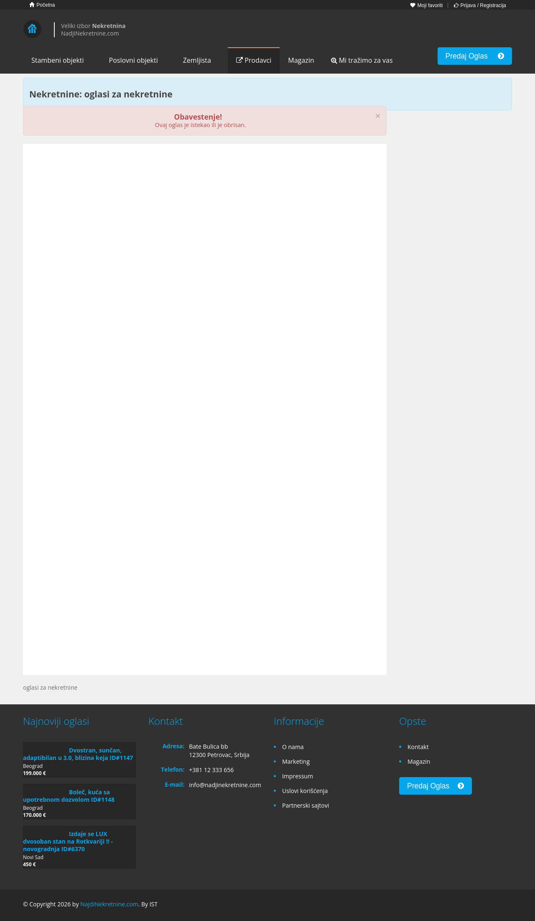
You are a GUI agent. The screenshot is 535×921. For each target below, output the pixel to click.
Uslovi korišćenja (305, 791)
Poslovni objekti (133, 60)
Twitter (507, 905)
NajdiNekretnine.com (109, 904)
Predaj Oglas (475, 56)
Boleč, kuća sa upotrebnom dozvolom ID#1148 (69, 795)
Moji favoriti (426, 5)
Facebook (468, 905)
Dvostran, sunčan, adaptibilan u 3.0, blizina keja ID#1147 (78, 754)
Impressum (297, 776)
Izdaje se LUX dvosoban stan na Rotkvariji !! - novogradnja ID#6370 (68, 841)
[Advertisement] (205, 215)
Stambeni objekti (57, 60)
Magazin (301, 60)
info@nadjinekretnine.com (225, 785)
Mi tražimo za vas (362, 60)
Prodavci (253, 60)
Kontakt (418, 747)
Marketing (296, 761)
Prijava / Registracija (480, 5)
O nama (293, 747)
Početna (42, 5)
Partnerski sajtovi (305, 805)
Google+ (486, 905)
